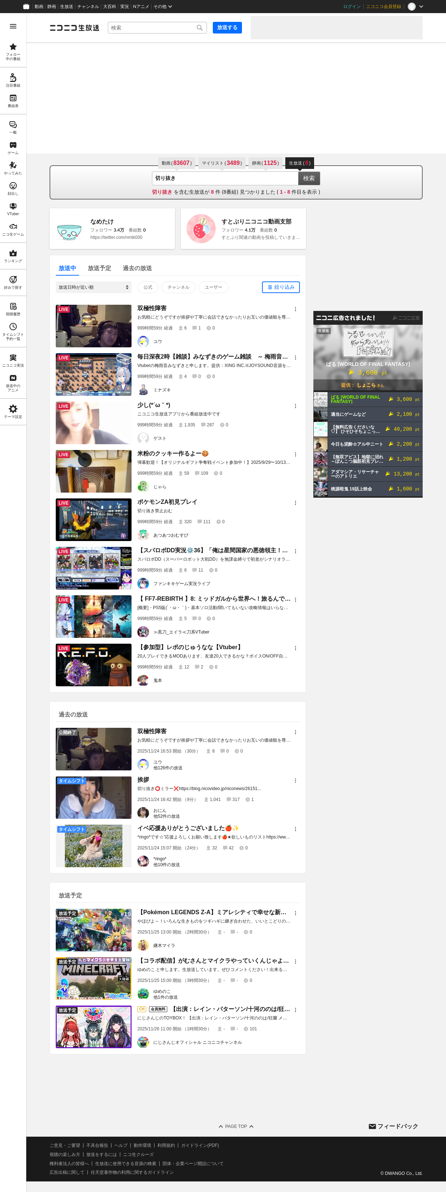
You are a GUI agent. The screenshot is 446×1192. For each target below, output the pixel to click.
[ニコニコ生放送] (74, 27)
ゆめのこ (162, 991)
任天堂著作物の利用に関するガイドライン (132, 1172)
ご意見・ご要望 (65, 1145)
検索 (309, 178)
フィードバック (397, 1126)
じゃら (160, 486)
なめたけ (102, 221)
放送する (227, 27)
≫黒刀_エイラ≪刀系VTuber (181, 632)
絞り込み (284, 287)
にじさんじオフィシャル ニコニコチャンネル (197, 1042)
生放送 (66, 6)
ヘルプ (121, 1145)
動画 (39, 6)
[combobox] (157, 27)
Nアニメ (141, 6)
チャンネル (88, 6)
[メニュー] (295, 309)
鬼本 (157, 680)
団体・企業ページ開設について (193, 1163)
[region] (13, 602)
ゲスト (160, 438)
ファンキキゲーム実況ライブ (181, 583)
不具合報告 (97, 1145)
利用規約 (166, 1145)
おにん (160, 810)
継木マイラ (164, 945)
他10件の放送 (166, 864)
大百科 (109, 6)
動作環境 (142, 1145)
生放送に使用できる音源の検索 (125, 1163)
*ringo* (160, 858)
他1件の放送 (165, 997)
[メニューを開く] (13, 26)
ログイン (352, 6)
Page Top (236, 1126)
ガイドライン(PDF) (200, 1145)
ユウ (157, 341)
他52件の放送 (166, 816)
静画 (51, 6)
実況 (124, 6)
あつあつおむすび (170, 535)
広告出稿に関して (67, 1172)
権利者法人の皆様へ (69, 1163)
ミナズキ (162, 389)
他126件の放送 (168, 767)
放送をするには (101, 1154)
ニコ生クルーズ (138, 1154)
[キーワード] (157, 27)
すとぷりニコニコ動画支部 (257, 221)
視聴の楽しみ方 (65, 1154)
